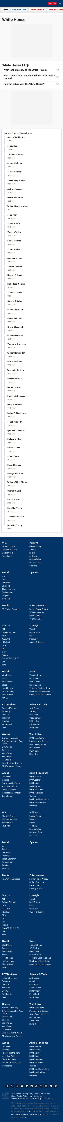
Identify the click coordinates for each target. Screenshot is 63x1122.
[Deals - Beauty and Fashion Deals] (40, 695)
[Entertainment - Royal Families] (35, 616)
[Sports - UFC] (4, 662)
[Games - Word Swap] (7, 753)
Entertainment (37, 605)
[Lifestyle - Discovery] (33, 639)
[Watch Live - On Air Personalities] (37, 744)
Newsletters (46, 1086)
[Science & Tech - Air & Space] (34, 708)
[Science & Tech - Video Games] (35, 718)
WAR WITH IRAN (19, 10)
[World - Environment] (7, 592)
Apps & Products (38, 773)
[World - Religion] (5, 595)
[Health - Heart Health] (7, 688)
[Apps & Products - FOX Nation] (34, 783)
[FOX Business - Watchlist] (6, 718)
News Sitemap (35, 1098)
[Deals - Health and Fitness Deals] (39, 691)
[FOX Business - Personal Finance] (9, 708)
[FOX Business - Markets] (5, 715)
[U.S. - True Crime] (7, 556)
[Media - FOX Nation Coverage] (11, 609)
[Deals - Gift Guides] (34, 678)
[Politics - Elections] (33, 566)
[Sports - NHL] (4, 649)
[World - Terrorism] (6, 583)
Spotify (51, 1086)
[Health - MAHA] (5, 698)
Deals (32, 671)
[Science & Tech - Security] (32, 711)
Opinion (33, 572)
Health (6, 671)
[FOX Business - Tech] (4, 728)
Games (6, 734)
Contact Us (38, 1096)
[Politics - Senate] (32, 550)
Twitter (12, 1086)
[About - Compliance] (7, 796)
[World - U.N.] (3, 576)
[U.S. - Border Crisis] (7, 553)
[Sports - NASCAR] (6, 639)
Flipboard (27, 1086)
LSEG (26, 1117)
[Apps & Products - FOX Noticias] (34, 786)
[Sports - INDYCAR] (6, 642)
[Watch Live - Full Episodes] (34, 748)
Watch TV (52, 3)
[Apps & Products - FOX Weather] (35, 780)
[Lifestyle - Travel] (32, 629)
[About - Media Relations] (9, 790)
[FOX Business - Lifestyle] (5, 721)
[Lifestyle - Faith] (31, 636)
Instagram (17, 1086)
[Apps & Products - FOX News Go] (35, 777)
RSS (41, 1086)
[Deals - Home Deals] (34, 682)
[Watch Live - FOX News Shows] (36, 738)
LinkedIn (32, 1086)
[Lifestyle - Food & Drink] (34, 632)
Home (5, 10)
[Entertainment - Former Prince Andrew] (38, 609)
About (5, 773)
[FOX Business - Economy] (6, 711)
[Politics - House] (32, 553)
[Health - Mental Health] (8, 695)
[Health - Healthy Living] (8, 691)
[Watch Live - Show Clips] (34, 751)
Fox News (9, 3)
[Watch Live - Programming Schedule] (39, 741)
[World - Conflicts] (6, 579)
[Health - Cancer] (5, 678)
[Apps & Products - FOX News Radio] (36, 793)
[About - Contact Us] (6, 777)
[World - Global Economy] (9, 589)
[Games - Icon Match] (6, 760)
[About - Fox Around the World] (11, 783)
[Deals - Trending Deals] (35, 675)
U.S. (4, 542)
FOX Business (9, 704)
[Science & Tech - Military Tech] (34, 721)
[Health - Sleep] (4, 685)
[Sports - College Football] (9, 632)
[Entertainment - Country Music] (35, 619)
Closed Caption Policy (19, 1096)
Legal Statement (36, 1114)
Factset (32, 1112)
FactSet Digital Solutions (20, 1114)
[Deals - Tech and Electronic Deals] (40, 688)
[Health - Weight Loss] (7, 675)
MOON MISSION (37, 10)
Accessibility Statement (20, 1098)
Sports (6, 625)
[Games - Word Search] (7, 757)
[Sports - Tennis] (5, 655)
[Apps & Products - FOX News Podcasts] (37, 802)
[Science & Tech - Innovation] (33, 715)
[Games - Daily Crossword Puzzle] (12, 763)
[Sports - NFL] (3, 629)
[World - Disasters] (6, 586)
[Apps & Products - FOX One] (33, 806)
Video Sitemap (48, 1098)
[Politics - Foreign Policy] (35, 559)
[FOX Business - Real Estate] (7, 724)
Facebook (7, 1086)
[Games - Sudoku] (5, 750)
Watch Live (35, 734)
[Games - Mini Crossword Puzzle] (11, 766)
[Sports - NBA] (4, 645)
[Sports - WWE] (4, 665)
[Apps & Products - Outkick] (32, 796)
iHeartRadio (56, 1086)
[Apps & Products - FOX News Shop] (36, 790)
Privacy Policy (28, 1094)
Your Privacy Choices (42, 1094)
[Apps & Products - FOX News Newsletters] (39, 799)
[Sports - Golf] (4, 652)
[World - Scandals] (6, 599)
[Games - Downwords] (7, 747)
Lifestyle (34, 625)
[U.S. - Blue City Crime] (8, 546)
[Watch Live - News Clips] (34, 754)
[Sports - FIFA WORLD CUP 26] (10, 658)
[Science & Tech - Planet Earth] (34, 724)
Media (5, 605)
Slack (36, 1086)
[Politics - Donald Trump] (35, 546)
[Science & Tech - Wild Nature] (34, 728)
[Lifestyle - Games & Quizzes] (36, 642)
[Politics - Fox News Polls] (35, 562)
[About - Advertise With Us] (9, 786)
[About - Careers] (5, 780)
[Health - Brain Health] (7, 682)
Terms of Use (16, 1094)
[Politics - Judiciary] (33, 556)
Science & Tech (38, 704)
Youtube (22, 1086)
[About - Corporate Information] (11, 793)
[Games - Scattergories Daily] (10, 738)
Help (30, 1096)
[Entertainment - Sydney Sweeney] (36, 612)
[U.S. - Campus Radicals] (9, 550)
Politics (33, 542)
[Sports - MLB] (4, 636)
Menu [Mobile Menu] (60, 3)
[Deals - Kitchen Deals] (35, 685)
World (5, 572)
